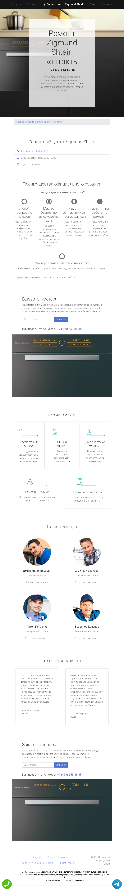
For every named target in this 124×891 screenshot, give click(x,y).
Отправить (61, 319)
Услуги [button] (15, 4)
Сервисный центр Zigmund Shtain (33, 122)
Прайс (93, 4)
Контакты (107, 4)
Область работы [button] (67, 863)
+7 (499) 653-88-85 (62, 69)
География (31, 4)
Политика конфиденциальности (37, 863)
